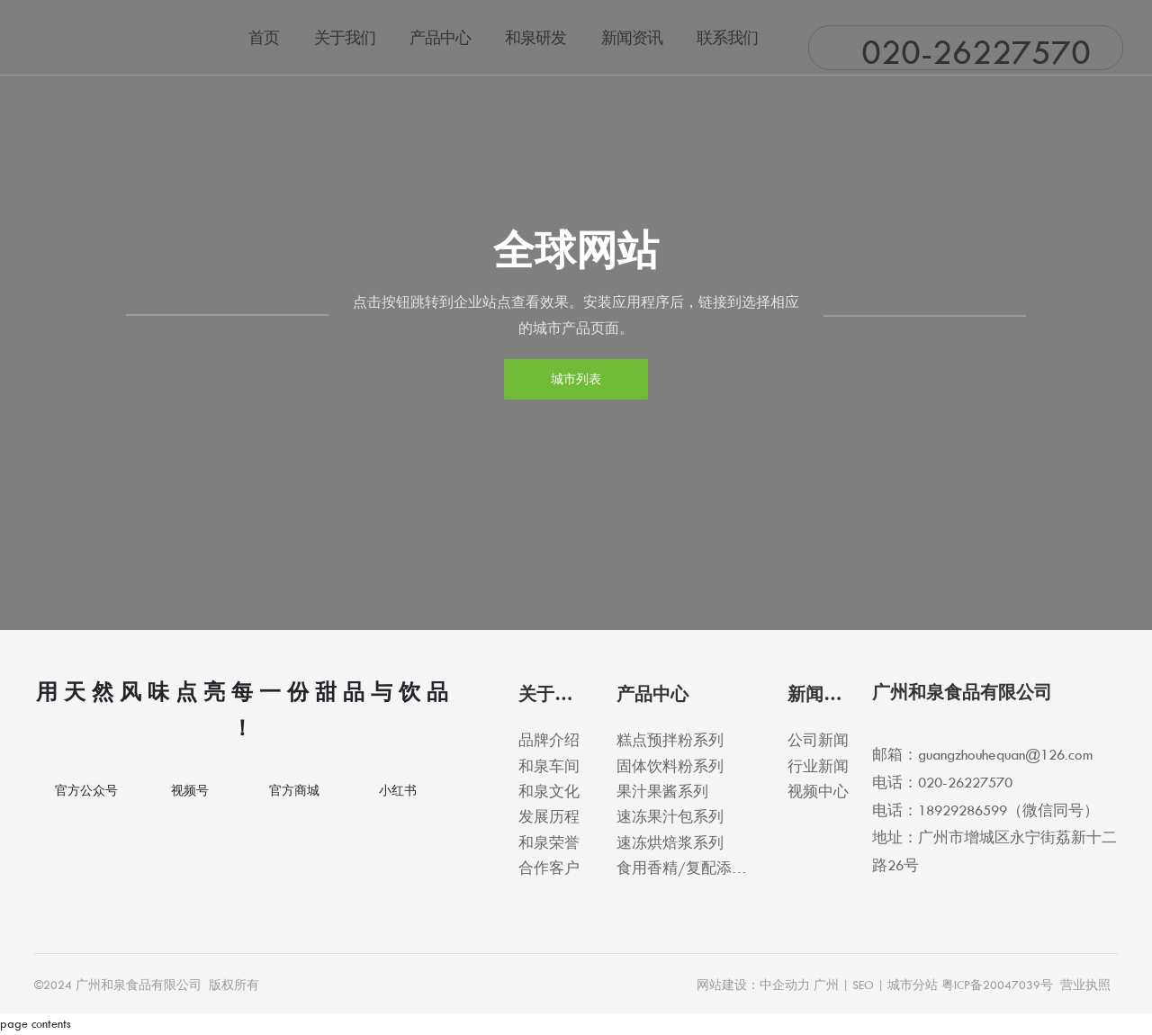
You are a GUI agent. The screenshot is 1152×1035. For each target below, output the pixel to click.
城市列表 (576, 379)
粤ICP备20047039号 (997, 984)
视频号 (190, 790)
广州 (826, 984)
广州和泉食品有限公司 (962, 692)
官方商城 (294, 790)
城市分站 (912, 984)
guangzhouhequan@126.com (1005, 754)
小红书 (398, 790)
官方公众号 (86, 790)
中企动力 (785, 984)
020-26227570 (976, 52)
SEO (863, 984)
